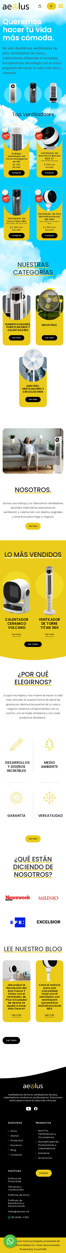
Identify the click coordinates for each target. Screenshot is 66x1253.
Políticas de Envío (19, 1195)
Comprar (16, 173)
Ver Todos (33, 644)
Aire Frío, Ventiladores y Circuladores (33, 389)
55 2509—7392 (18, 1217)
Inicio (14, 1130)
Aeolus (15, 1135)
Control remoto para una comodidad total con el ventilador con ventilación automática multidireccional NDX (49, 997)
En (51, 6)
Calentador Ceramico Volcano (17, 624)
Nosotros (16, 1145)
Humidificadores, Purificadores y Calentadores (18, 327)
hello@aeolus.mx (18, 1211)
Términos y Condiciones (16, 1188)
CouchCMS (40, 1249)
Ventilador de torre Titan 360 (49, 624)
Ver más (16, 338)
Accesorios (45, 1157)
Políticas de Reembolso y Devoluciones (16, 1203)
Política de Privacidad (14, 1180)
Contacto (16, 1154)
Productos (17, 1140)
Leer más (16, 1015)
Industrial (49, 325)
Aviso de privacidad (48, 1245)
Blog (13, 1149)
